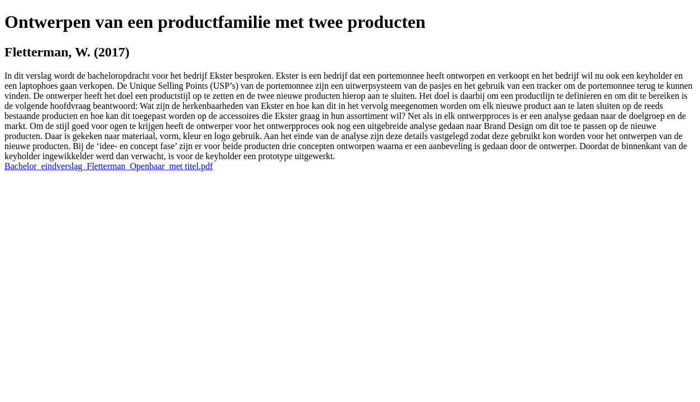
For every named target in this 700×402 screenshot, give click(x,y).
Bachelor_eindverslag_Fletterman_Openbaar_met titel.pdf (108, 166)
